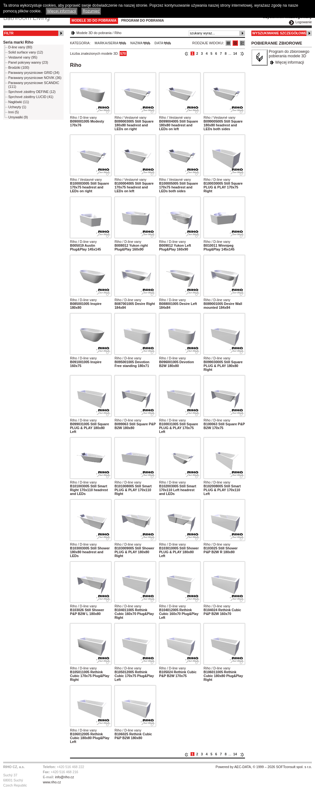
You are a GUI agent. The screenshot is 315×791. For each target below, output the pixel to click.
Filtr (8, 33)
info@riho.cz (64, 777)
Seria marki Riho (18, 42)
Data (159, 43)
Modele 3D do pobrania (94, 20)
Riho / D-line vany (83, 117)
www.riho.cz (52, 782)
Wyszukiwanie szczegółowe (279, 33)
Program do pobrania (142, 20)
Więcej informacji (289, 62)
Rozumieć (91, 11)
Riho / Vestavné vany (130, 117)
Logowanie (303, 22)
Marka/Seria (106, 43)
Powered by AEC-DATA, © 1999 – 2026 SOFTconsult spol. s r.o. (264, 767)
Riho (118, 33)
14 (235, 53)
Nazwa (136, 43)
